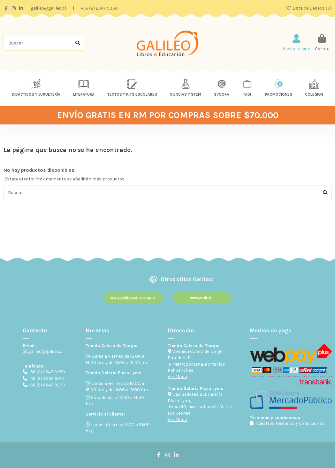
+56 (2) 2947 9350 (99, 8)
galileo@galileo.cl (49, 8)
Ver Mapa (177, 376)
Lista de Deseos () (309, 8)
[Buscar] (77, 43)
